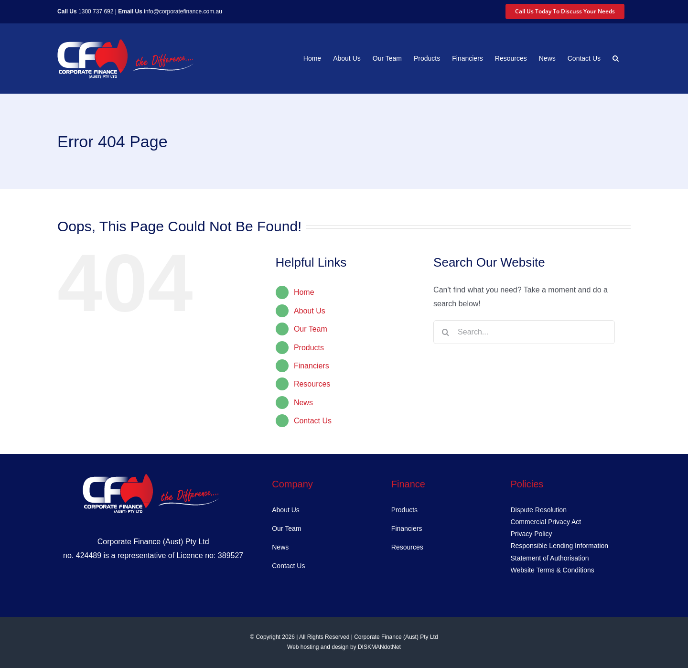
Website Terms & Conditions (552, 570)
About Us (309, 311)
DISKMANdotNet (379, 647)
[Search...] (524, 332)
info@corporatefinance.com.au (183, 11)
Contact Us (313, 421)
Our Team (310, 329)
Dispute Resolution (538, 510)
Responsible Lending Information (559, 545)
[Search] (445, 332)
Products (309, 348)
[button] (616, 58)
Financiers (311, 366)
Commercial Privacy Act (545, 522)
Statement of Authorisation (549, 558)
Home (304, 292)
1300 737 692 (95, 11)
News (303, 403)
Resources (312, 384)
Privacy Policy (531, 534)
